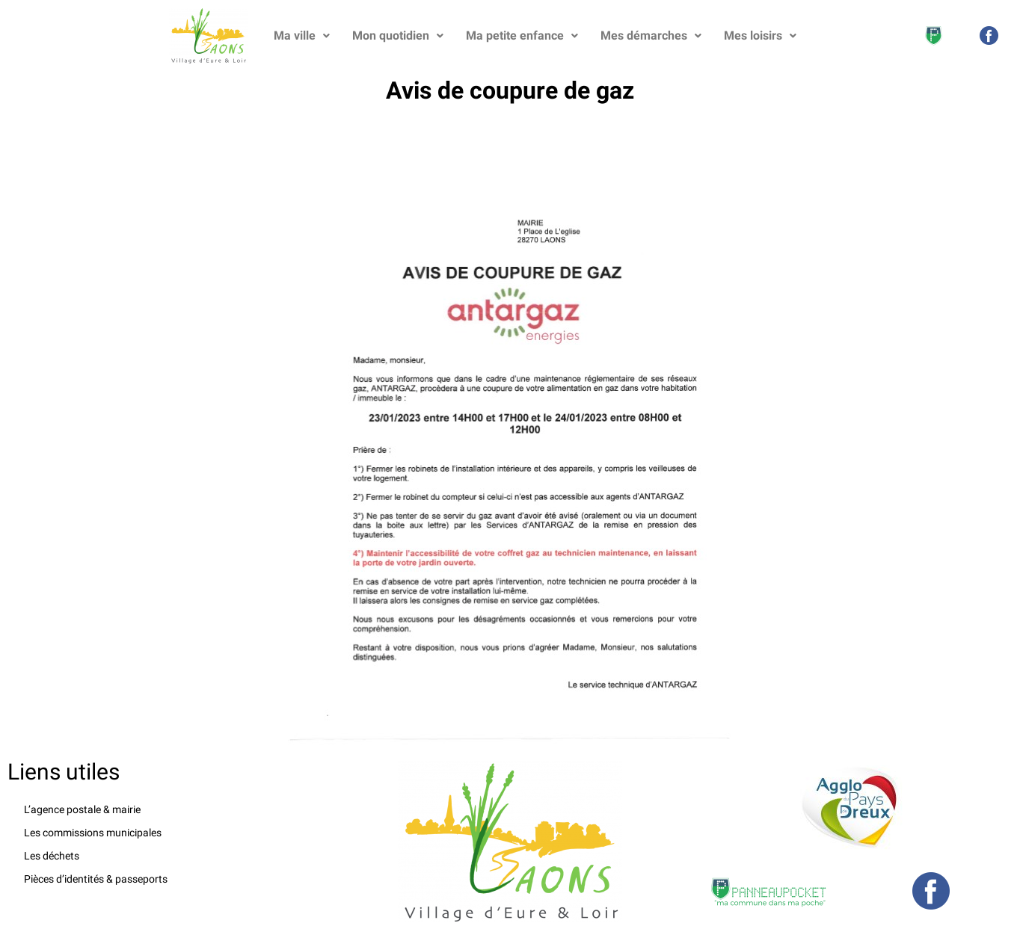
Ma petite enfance (522, 35)
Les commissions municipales (93, 833)
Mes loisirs (760, 35)
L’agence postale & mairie (82, 809)
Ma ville (302, 35)
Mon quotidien (397, 35)
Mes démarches (650, 35)
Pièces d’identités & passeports (96, 879)
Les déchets (51, 856)
